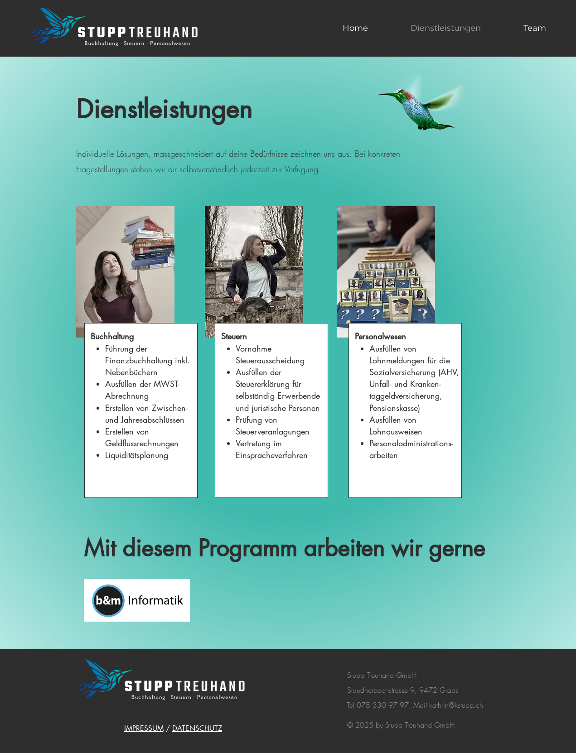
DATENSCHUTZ (197, 728)
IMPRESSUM (144, 728)
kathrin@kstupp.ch (456, 705)
